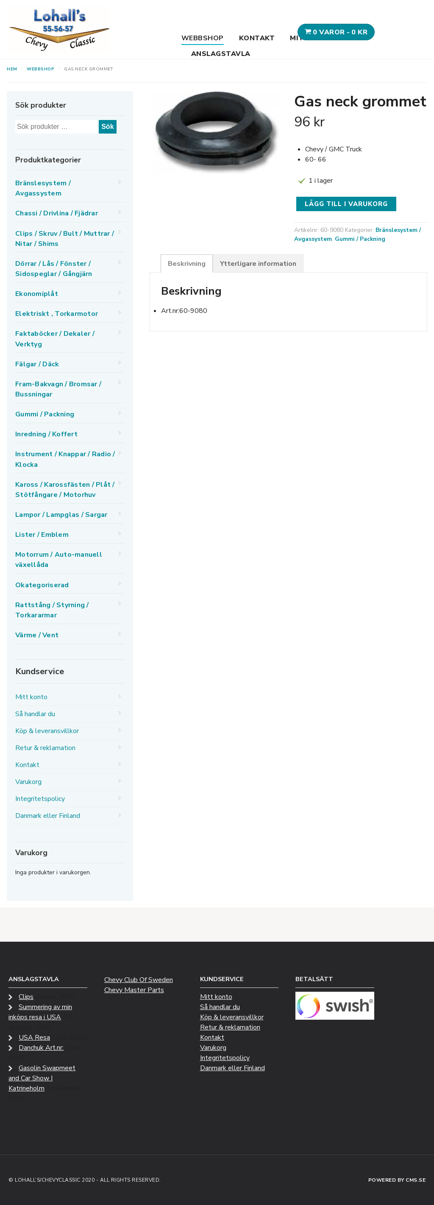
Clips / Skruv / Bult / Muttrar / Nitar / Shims (64, 238)
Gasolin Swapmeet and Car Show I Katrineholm (41, 1078)
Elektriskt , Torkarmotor (56, 313)
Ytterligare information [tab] (258, 263)
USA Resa (34, 1037)
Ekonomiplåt (36, 293)
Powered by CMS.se (397, 1180)
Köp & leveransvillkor (47, 731)
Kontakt (257, 38)
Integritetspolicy (40, 798)
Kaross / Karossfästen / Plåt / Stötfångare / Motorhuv (65, 489)
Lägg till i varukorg (346, 204)
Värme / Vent (36, 635)
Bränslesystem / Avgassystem (43, 188)
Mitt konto (31, 697)
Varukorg (28, 782)
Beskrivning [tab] (187, 263)
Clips (26, 996)
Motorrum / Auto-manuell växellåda (58, 559)
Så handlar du (35, 714)
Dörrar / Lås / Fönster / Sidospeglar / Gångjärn (53, 269)
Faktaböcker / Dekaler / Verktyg (55, 339)
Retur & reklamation (45, 748)
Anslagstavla (220, 54)
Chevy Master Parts (134, 990)
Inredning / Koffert (46, 434)
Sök (107, 126)
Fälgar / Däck (37, 364)
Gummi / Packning (360, 239)
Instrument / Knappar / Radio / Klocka (65, 459)
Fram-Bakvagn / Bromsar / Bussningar (58, 389)
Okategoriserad (42, 585)
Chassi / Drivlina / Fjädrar (56, 213)
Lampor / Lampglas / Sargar (61, 514)
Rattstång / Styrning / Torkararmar (52, 610)
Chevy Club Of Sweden (138, 980)
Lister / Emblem (42, 534)
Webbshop (202, 38)
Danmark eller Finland (47, 815)
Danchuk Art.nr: (41, 1047)
